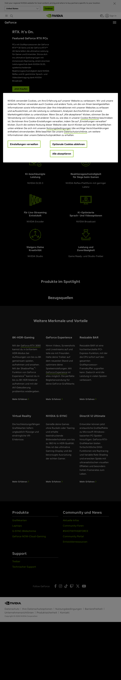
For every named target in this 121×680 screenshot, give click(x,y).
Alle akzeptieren (61, 153)
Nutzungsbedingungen (58, 128)
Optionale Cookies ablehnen (68, 144)
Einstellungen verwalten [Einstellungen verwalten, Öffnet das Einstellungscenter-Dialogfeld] (24, 144)
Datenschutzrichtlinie (75, 131)
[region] (60, 127)
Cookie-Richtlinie (90, 117)
